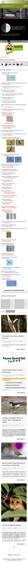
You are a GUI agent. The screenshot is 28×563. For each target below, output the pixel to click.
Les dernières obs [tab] (5, 57)
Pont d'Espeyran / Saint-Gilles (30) (8, 224)
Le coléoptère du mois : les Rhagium (13, 382)
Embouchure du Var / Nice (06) (7, 90)
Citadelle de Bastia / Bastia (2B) (8, 183)
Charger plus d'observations (14, 290)
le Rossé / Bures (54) (5, 278)
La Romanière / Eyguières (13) (7, 97)
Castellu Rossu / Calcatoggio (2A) (8, 172)
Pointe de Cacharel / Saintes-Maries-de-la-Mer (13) (11, 109)
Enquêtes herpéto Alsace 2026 (12, 385)
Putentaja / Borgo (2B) (6, 199)
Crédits (19, 554)
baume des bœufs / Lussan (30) (8, 206)
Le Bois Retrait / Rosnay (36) (7, 253)
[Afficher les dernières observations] (7, 59)
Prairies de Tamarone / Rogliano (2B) (9, 195)
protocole (17, 535)
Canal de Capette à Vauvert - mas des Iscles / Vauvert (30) (13, 221)
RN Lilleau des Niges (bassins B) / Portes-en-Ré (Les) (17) (13, 133)
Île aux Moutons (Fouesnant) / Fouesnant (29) (10, 164)
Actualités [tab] (3, 311)
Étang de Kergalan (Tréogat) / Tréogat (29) (10, 154)
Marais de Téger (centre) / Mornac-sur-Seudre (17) (11, 130)
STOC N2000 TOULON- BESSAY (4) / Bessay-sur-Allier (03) (13, 83)
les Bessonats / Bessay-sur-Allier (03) (9, 72)
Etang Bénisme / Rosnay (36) (7, 243)
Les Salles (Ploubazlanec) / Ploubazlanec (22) (10, 137)
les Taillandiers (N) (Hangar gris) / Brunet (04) (10, 86)
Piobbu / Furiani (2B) (5, 190)
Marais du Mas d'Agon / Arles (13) (8, 101)
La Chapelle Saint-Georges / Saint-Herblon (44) (11, 267)
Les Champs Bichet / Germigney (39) (9, 257)
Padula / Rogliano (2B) (6, 187)
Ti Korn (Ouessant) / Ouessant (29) (8, 169)
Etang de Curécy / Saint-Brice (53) (8, 271)
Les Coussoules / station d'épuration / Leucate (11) (12, 93)
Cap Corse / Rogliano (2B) (6, 180)
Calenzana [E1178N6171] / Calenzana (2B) (10, 176)
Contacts (15, 554)
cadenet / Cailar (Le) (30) (6, 209)
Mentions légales (10, 554)
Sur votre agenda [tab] (10, 311)
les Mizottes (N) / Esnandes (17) (8, 125)
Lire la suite (21, 349)
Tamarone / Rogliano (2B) (6, 202)
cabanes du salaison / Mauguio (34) (8, 239)
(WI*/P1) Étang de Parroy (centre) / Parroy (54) (11, 274)
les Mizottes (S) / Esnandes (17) (8, 112)
